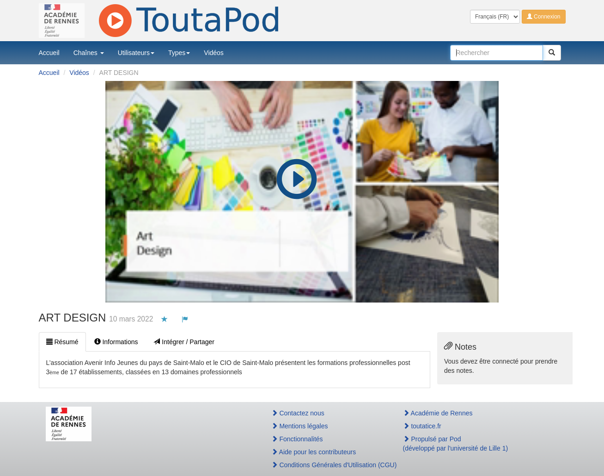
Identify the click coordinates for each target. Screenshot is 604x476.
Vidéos (214, 52)
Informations (116, 342)
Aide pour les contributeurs (313, 452)
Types (179, 52)
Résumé (62, 342)
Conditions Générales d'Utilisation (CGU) (327, 465)
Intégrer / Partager (183, 342)
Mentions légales (299, 426)
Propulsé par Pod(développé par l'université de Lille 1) (455, 443)
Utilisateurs (136, 52)
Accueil (49, 52)
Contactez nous (297, 413)
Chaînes (88, 52)
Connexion (544, 16)
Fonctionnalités (297, 439)
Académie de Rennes (438, 413)
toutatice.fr (422, 426)
